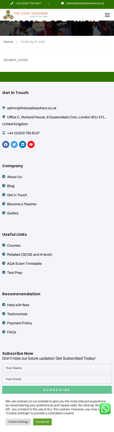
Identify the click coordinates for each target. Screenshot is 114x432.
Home (8, 42)
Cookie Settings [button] (18, 421)
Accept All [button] (42, 421)
